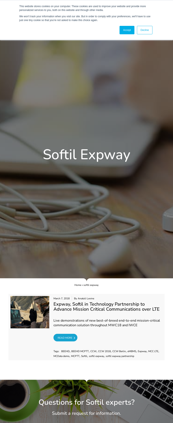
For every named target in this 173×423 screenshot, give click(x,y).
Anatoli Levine (86, 298)
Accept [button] (127, 30)
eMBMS (131, 351)
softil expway (96, 356)
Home (77, 285)
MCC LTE (153, 351)
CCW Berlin (119, 351)
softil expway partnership (120, 356)
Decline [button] (144, 30)
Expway (142, 351)
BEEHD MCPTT (80, 351)
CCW (93, 351)
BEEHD (65, 351)
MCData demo (61, 356)
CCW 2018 (104, 351)
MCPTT (75, 356)
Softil (84, 356)
